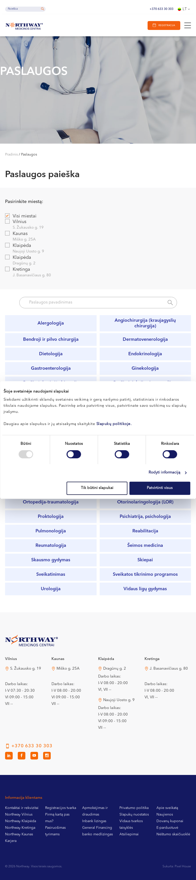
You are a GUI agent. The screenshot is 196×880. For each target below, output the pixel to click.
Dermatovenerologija (145, 339)
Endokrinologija (145, 354)
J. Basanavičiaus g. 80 (169, 669)
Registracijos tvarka (60, 808)
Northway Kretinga (20, 828)
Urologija (51, 589)
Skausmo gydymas (50, 560)
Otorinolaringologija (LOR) (145, 502)
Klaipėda (98, 249)
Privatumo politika (134, 808)
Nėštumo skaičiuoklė (173, 834)
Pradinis (11, 154)
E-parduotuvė (167, 828)
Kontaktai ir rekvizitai (22, 808)
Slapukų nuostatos (134, 814)
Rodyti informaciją (165, 473)
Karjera (10, 841)
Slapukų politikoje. (114, 424)
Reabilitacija (145, 531)
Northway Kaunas (19, 834)
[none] (184, 9)
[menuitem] (184, 9)
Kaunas (98, 237)
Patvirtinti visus (160, 488)
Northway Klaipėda (20, 821)
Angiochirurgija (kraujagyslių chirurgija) (145, 323)
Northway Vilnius (18, 814)
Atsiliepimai (129, 834)
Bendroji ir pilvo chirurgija (51, 339)
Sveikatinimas (50, 574)
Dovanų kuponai (169, 821)
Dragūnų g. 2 (114, 669)
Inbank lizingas (94, 821)
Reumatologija (50, 545)
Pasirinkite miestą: (24, 201)
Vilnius (98, 225)
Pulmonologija (50, 531)
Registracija (166, 25)
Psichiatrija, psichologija (145, 516)
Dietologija (51, 354)
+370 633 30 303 (161, 9)
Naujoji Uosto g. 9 (119, 700)
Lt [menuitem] (185, 9)
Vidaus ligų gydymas (145, 589)
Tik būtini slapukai (97, 488)
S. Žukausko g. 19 (25, 669)
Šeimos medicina (145, 545)
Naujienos (164, 814)
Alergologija (51, 323)
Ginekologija (145, 368)
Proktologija (51, 516)
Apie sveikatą (167, 808)
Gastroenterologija (51, 368)
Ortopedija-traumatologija (51, 502)
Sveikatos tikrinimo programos (145, 574)
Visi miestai (21, 215)
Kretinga (98, 273)
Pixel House (183, 866)
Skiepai (145, 560)
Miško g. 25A (68, 669)
